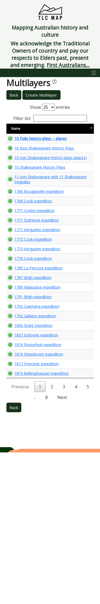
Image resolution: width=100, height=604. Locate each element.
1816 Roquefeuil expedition (28, 473)
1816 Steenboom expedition (29, 488)
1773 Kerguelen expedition (27, 327)
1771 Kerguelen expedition (27, 298)
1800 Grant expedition (24, 444)
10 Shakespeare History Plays (28, 200)
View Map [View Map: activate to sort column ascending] (61, 128)
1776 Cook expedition (23, 342)
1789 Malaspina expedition (28, 386)
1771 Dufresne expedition (27, 283)
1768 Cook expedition (23, 254)
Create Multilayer (41, 95)
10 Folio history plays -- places (27, 141)
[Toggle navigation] (94, 73)
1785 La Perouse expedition (29, 356)
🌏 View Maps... (70, 141)
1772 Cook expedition (23, 312)
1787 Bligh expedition (23, 371)
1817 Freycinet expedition (27, 503)
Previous (20, 538)
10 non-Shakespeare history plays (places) (25, 180)
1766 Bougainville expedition (29, 239)
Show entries (50, 107)
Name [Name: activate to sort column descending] (15, 128)
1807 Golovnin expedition (26, 459)
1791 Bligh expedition (23, 400)
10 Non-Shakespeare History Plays (25, 158)
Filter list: (50, 118)
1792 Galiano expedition (25, 429)
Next (62, 549)
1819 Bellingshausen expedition (27, 519)
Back (14, 95)
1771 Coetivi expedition (25, 269)
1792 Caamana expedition (27, 415)
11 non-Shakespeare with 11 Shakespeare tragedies (29, 220)
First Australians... (68, 65)
